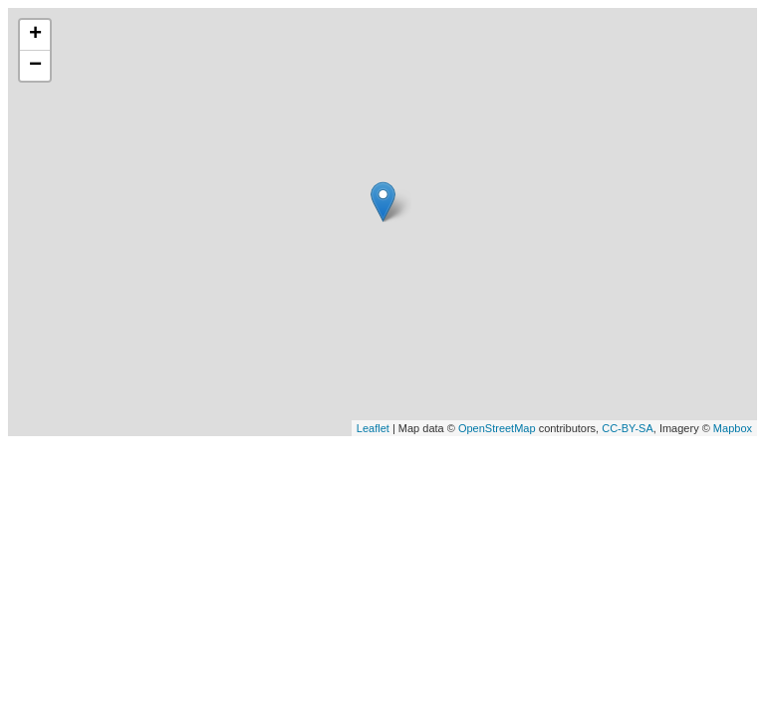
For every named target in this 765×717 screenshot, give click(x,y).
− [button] (35, 66)
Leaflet (373, 428)
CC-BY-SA (627, 428)
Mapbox (732, 428)
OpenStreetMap (497, 428)
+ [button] (35, 35)
